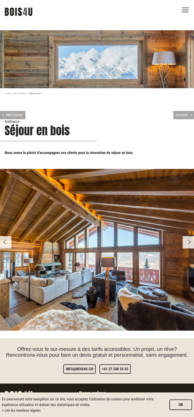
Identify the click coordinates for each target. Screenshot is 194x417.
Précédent (14, 115)
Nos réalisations (20, 93)
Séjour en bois (35, 93)
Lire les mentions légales (23, 410)
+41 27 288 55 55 (115, 369)
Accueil (8, 93)
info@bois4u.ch (79, 369)
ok (180, 404)
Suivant (181, 115)
